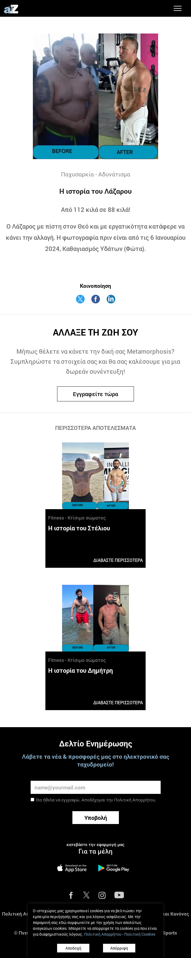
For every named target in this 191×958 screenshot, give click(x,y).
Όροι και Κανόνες (169, 914)
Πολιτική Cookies (139, 934)
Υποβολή (95, 817)
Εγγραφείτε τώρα (95, 393)
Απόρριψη (119, 948)
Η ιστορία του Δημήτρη (80, 670)
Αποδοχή (73, 948)
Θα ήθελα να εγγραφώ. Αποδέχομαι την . (96, 800)
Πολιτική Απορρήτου (134, 800)
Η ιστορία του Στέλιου (79, 528)
